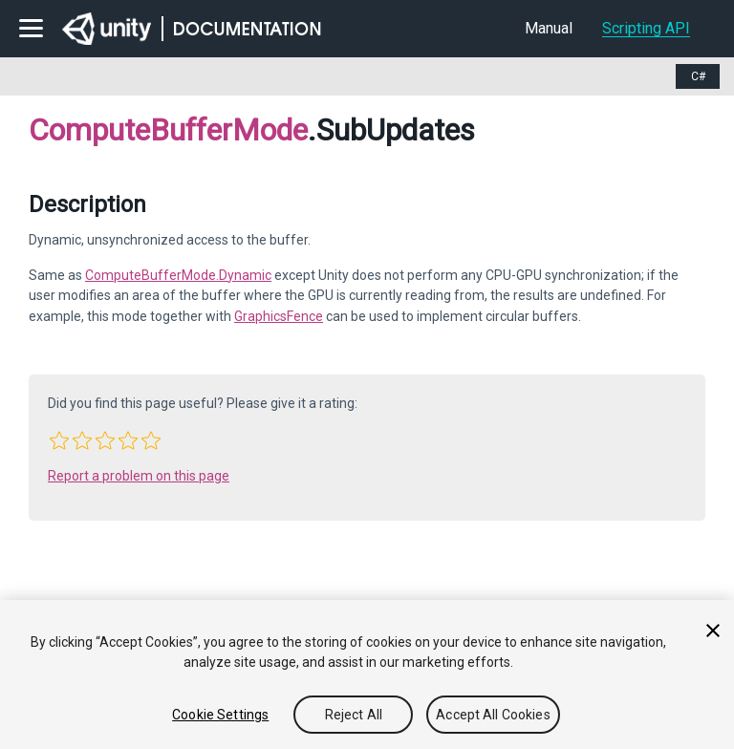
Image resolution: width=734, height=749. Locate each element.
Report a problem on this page (138, 475)
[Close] (713, 631)
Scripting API (646, 28)
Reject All (353, 714)
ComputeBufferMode (168, 130)
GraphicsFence (278, 316)
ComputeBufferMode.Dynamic (178, 275)
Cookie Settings (220, 714)
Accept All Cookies (493, 714)
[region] (367, 674)
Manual (548, 28)
